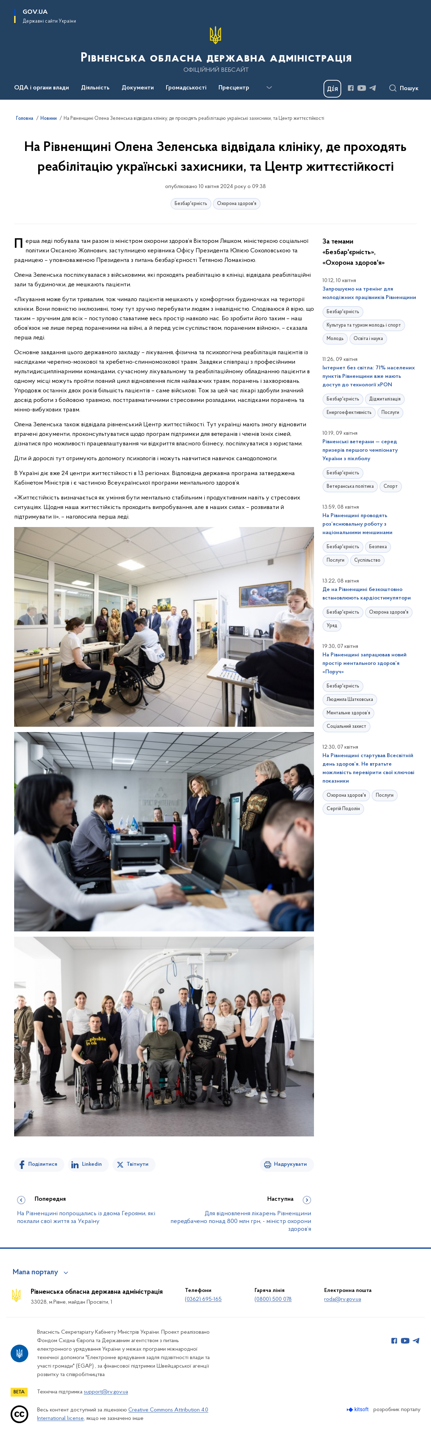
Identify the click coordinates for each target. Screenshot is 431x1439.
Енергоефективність (349, 412)
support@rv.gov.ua (106, 1392)
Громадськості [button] (186, 88)
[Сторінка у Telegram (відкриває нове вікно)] (372, 88)
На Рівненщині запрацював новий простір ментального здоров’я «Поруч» (364, 663)
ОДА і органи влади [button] (41, 88)
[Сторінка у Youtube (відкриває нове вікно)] (361, 88)
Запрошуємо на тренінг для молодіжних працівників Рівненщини (369, 293)
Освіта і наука (368, 338)
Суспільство (367, 560)
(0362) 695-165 (203, 1299)
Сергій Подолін (343, 809)
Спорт (391, 486)
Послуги (390, 412)
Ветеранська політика (350, 486)
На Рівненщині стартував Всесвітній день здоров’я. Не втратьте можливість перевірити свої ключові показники (368, 768)
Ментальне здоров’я (348, 713)
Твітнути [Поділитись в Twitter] (137, 1164)
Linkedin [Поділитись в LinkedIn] (92, 1164)
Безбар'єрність (191, 203)
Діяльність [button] (95, 88)
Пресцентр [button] (234, 88)
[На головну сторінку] (215, 49)
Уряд (332, 625)
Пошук (409, 89)
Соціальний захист (346, 726)
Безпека (378, 547)
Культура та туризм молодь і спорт (364, 325)
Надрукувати (290, 1164)
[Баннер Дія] (332, 89)
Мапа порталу (35, 1272)
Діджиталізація (385, 399)
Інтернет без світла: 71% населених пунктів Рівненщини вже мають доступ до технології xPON (368, 376)
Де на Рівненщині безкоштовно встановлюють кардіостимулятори (366, 594)
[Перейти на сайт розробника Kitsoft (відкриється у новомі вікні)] (358, 1409)
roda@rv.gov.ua (342, 1299)
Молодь (335, 338)
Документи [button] (138, 88)
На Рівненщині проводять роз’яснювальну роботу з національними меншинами (357, 524)
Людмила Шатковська (350, 699)
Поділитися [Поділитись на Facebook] (42, 1164)
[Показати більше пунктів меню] (269, 87)
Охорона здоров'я (236, 203)
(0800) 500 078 (273, 1299)
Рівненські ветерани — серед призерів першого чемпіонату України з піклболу (360, 450)
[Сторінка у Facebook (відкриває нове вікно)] (350, 88)
